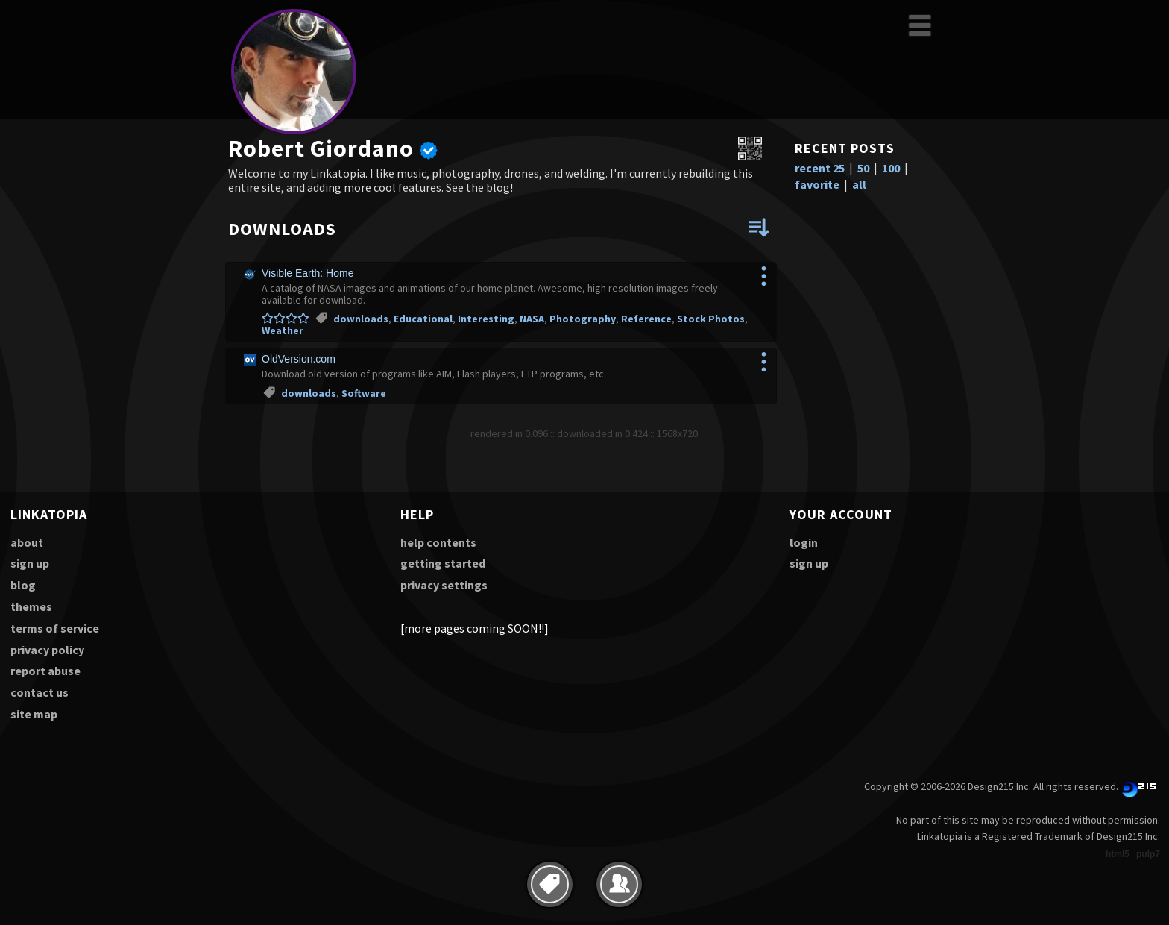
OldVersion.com (298, 359)
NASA (532, 318)
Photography (582, 318)
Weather (282, 330)
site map (33, 713)
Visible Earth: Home (307, 273)
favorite (817, 184)
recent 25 (820, 167)
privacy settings (444, 584)
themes (31, 606)
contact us (39, 692)
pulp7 (1148, 854)
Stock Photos (711, 318)
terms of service (54, 628)
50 (863, 167)
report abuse (45, 670)
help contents (438, 542)
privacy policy (47, 649)
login (804, 542)
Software (363, 393)
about (26, 542)
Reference (646, 318)
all (859, 184)
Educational (423, 318)
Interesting (486, 318)
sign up (29, 563)
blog (23, 584)
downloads (360, 318)
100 (891, 167)
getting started (442, 563)
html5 (1117, 854)
